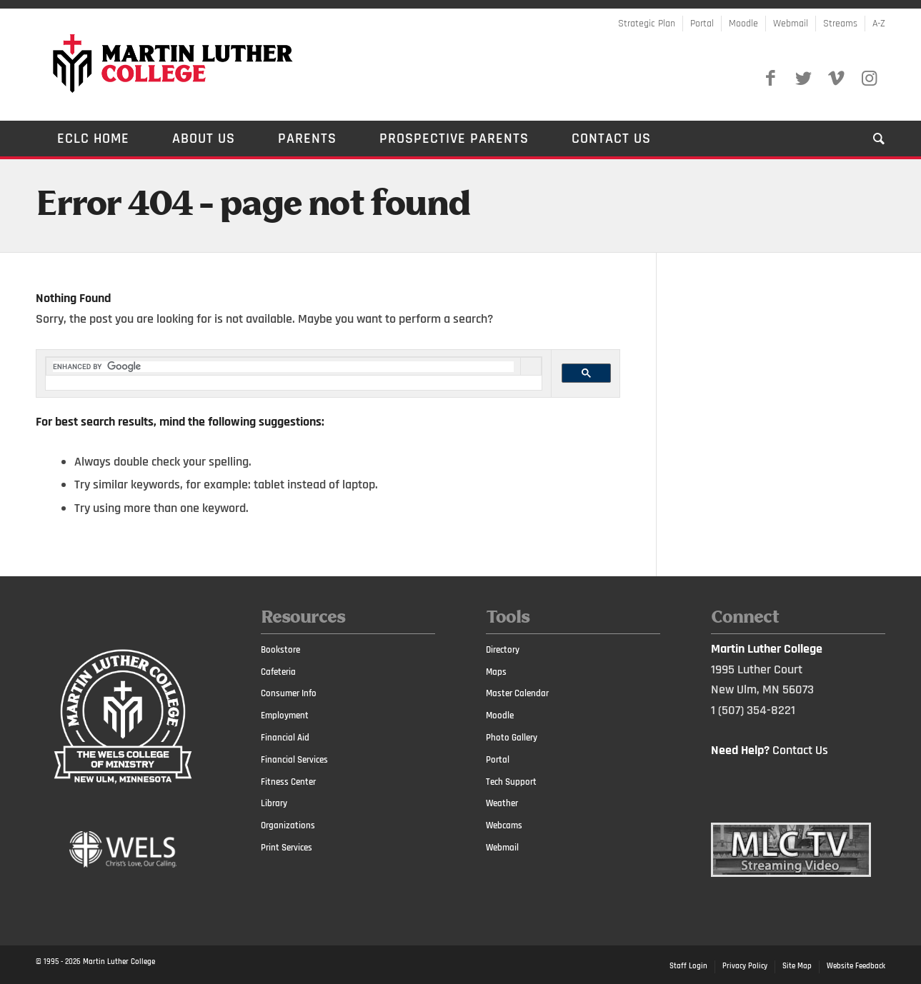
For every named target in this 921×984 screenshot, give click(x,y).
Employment (285, 715)
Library (274, 803)
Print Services (286, 847)
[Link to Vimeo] (836, 78)
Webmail (790, 23)
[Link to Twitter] (803, 78)
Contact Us (800, 750)
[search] (283, 366)
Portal (702, 23)
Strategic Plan (646, 23)
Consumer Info (289, 693)
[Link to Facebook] (770, 78)
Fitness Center (288, 782)
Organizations (288, 825)
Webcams (504, 825)
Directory (502, 650)
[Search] (868, 138)
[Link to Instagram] (869, 78)
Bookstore (280, 650)
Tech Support (511, 782)
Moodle (743, 23)
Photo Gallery (511, 737)
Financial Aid (285, 737)
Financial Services (294, 759)
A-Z (878, 23)
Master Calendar (517, 693)
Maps (496, 672)
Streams (840, 23)
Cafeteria (278, 672)
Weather (502, 803)
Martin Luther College (119, 962)
